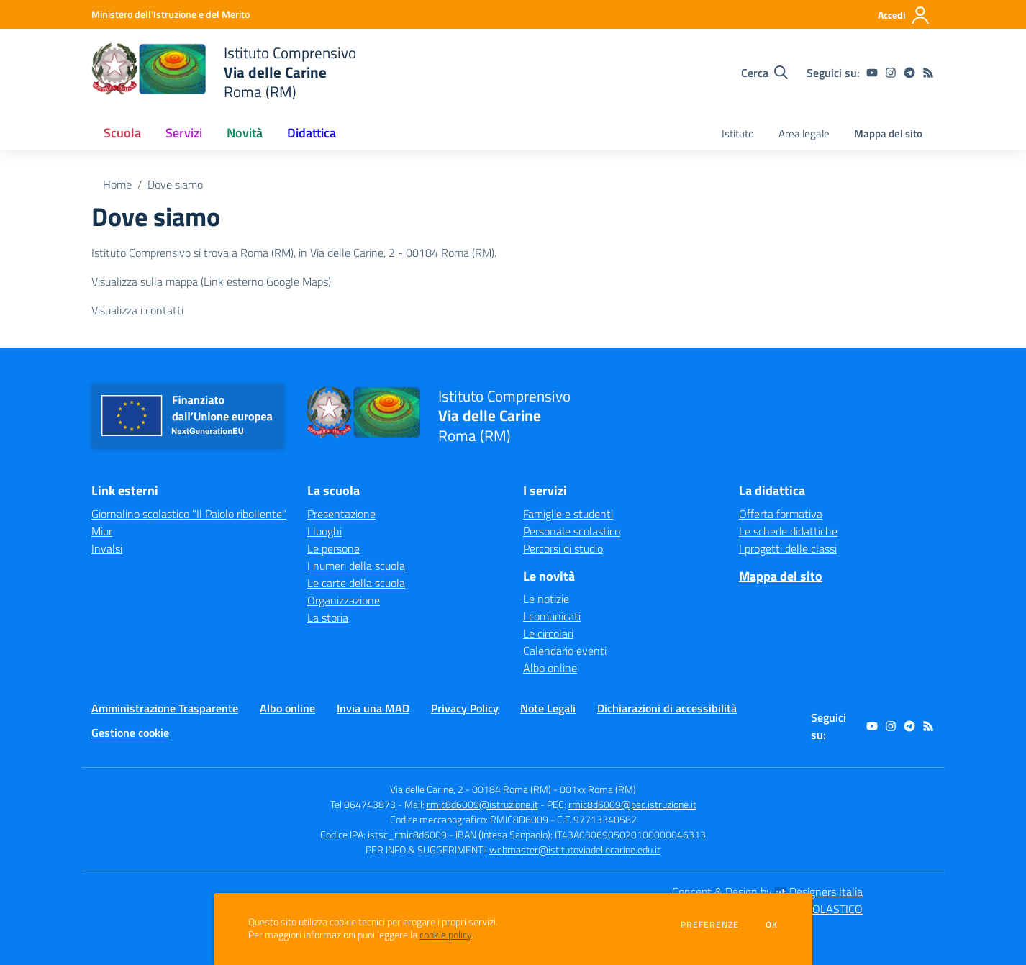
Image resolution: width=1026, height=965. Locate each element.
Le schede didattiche (788, 531)
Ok (772, 924)
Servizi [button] (183, 132)
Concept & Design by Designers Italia (767, 891)
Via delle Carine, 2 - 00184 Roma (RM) (470, 789)
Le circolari (548, 633)
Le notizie (546, 598)
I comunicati (552, 616)
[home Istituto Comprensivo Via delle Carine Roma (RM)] (223, 72)
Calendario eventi (565, 650)
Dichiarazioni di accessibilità (667, 708)
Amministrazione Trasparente (164, 708)
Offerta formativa (780, 513)
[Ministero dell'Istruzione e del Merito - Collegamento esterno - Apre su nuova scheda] (170, 14)
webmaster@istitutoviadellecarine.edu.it (574, 849)
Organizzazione (343, 600)
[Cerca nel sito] (764, 72)
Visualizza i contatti (137, 310)
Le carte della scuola (356, 583)
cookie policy (445, 935)
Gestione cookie (130, 732)
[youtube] (872, 72)
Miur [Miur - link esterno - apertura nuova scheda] (101, 531)
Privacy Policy (465, 708)
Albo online (550, 667)
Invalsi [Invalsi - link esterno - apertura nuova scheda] (106, 548)
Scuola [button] (122, 132)
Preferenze (710, 924)
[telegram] (909, 72)
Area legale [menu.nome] (804, 133)
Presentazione (341, 513)
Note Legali (548, 708)
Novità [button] (245, 132)
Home (117, 184)
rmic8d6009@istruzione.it (482, 804)
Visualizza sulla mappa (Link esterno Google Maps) (211, 281)
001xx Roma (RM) (598, 789)
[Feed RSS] (928, 72)
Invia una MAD (373, 708)
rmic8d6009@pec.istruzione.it (632, 804)
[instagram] (890, 72)
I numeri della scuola (356, 565)
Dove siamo (175, 184)
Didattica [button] (311, 132)
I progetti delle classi (788, 548)
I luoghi (324, 531)
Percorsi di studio (563, 548)
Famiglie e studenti (568, 513)
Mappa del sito (888, 133)
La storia (327, 617)
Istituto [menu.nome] (738, 133)
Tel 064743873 (363, 804)
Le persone (333, 548)
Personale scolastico (571, 531)
